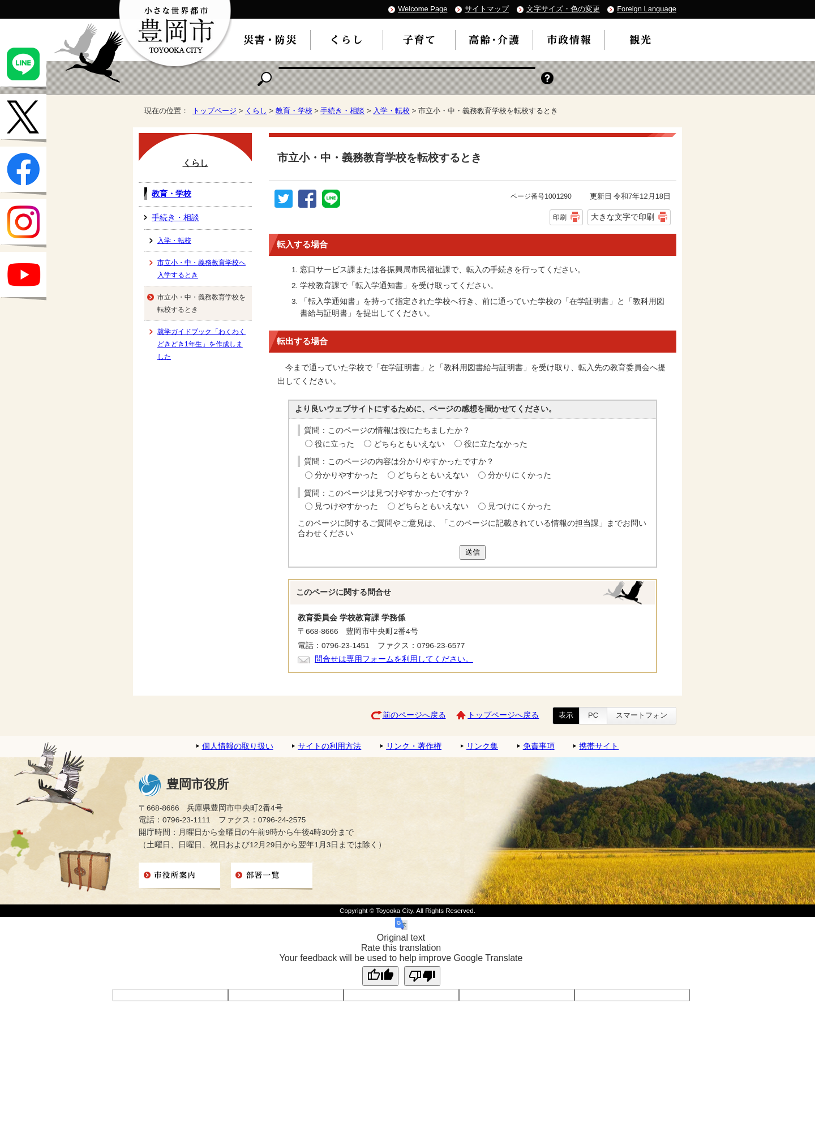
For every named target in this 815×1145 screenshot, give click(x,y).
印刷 (560, 217)
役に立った (334, 444)
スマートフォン (641, 715)
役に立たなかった (495, 444)
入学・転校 (391, 110)
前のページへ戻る (414, 715)
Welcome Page (422, 9)
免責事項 (539, 746)
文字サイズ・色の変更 (563, 9)
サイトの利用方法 (329, 746)
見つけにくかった (519, 506)
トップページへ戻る (503, 715)
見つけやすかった (346, 506)
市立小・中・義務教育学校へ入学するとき (201, 269)
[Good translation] (380, 976)
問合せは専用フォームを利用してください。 (394, 659)
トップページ (214, 110)
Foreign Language (646, 9)
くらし (256, 110)
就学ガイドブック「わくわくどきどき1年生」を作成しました (201, 344)
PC (593, 715)
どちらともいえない (409, 444)
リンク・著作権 (413, 746)
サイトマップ (487, 9)
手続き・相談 (342, 110)
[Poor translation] (422, 976)
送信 (472, 552)
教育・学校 (294, 110)
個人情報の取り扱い (237, 746)
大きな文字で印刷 (622, 216)
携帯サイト (599, 746)
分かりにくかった (519, 475)
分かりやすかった (346, 475)
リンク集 (482, 746)
